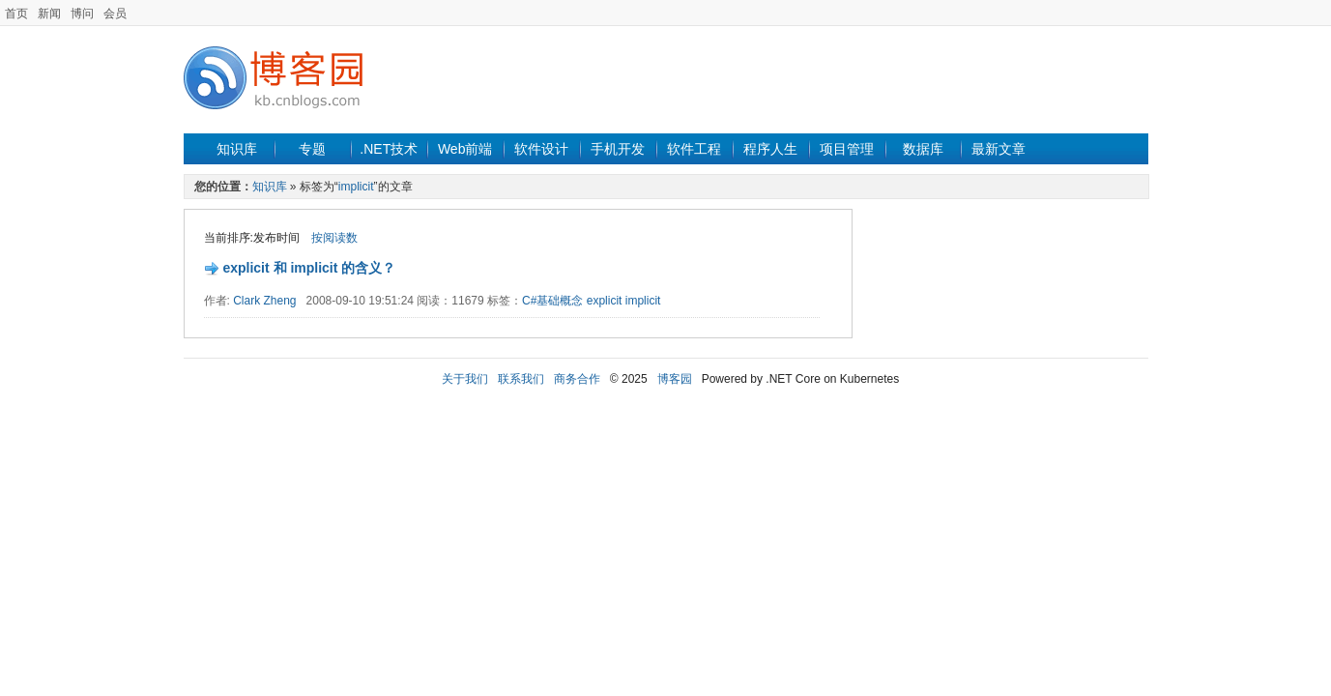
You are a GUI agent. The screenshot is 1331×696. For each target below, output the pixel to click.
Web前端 (465, 149)
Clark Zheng (264, 300)
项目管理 (847, 149)
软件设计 (541, 149)
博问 (82, 13)
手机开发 (618, 149)
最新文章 (998, 149)
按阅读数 (334, 238)
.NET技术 (389, 149)
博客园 (674, 379)
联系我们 (521, 379)
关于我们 (465, 379)
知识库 (237, 149)
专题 (312, 149)
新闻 (49, 13)
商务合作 (577, 379)
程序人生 (770, 149)
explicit (606, 300)
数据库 (923, 149)
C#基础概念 (552, 300)
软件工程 (694, 149)
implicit (356, 186)
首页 (16, 13)
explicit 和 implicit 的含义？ (308, 268)
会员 (115, 13)
